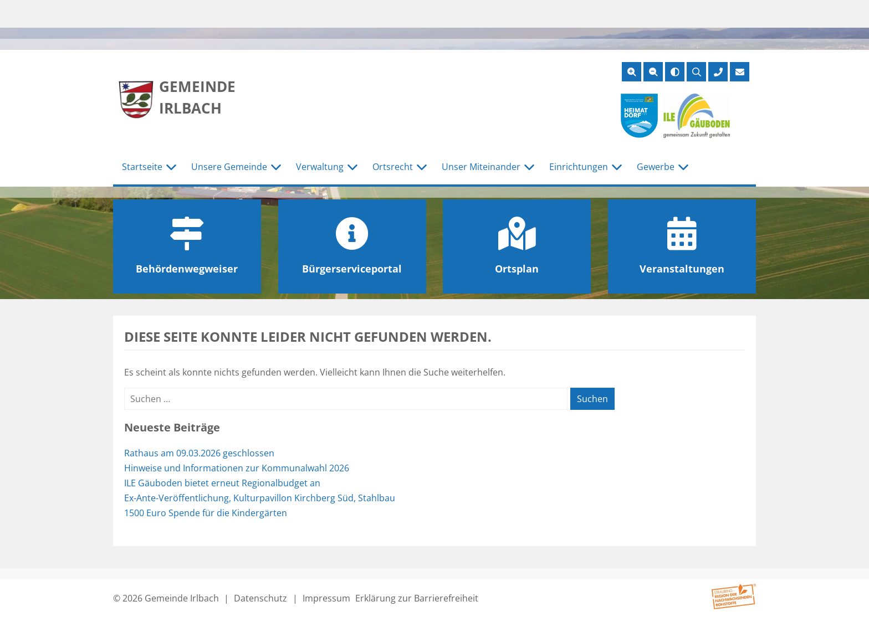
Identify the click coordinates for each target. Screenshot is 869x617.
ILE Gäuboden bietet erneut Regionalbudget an (222, 483)
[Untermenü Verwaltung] (352, 167)
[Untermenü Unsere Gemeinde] (276, 167)
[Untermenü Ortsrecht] (421, 167)
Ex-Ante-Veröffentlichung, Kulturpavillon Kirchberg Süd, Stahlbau (259, 498)
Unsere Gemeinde (229, 167)
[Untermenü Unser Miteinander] (529, 167)
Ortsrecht (392, 167)
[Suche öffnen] (696, 71)
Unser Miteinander (481, 167)
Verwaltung (320, 167)
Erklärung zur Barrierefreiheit (416, 598)
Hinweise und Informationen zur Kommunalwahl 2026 (236, 468)
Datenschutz (260, 598)
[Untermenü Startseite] (171, 167)
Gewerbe (655, 167)
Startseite (142, 167)
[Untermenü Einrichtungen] (616, 167)
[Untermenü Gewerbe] (683, 167)
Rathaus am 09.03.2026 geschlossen (199, 453)
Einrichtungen (578, 167)
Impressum (326, 598)
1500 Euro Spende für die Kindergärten (205, 513)
